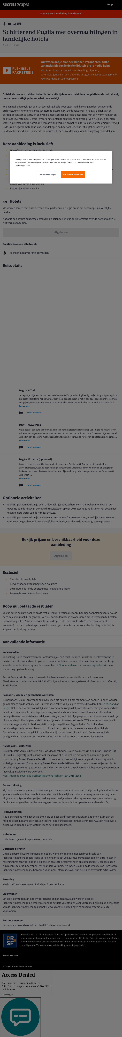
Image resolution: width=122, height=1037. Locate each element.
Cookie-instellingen (47, 174)
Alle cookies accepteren (73, 174)
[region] (61, 167)
